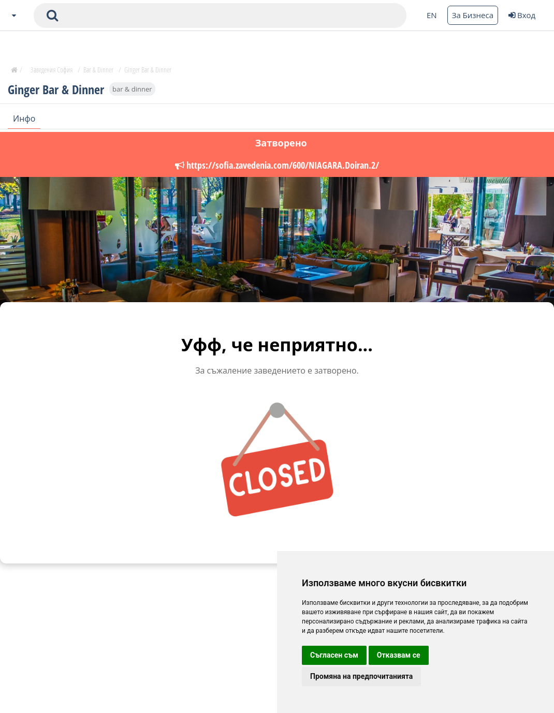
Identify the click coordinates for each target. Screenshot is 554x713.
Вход (521, 15)
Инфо (24, 118)
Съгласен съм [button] (334, 655)
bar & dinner (132, 89)
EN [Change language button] (432, 15)
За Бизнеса (472, 15)
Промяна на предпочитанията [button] (361, 676)
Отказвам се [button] (398, 655)
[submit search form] (52, 15)
